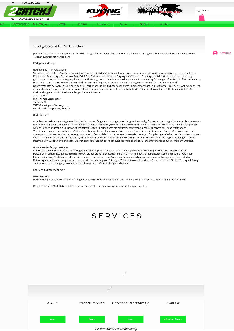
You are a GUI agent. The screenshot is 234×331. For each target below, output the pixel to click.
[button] (202, 17)
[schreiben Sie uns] (173, 319)
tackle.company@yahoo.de (55, 108)
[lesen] (52, 319)
